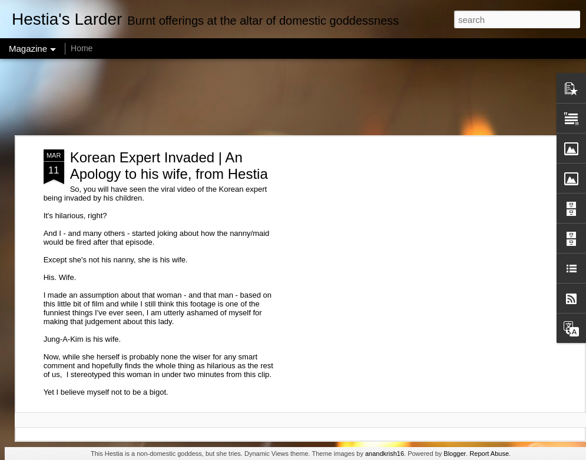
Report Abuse (489, 453)
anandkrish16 (384, 453)
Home (81, 48)
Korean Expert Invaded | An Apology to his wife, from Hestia (169, 165)
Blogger (454, 453)
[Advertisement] (293, 97)
